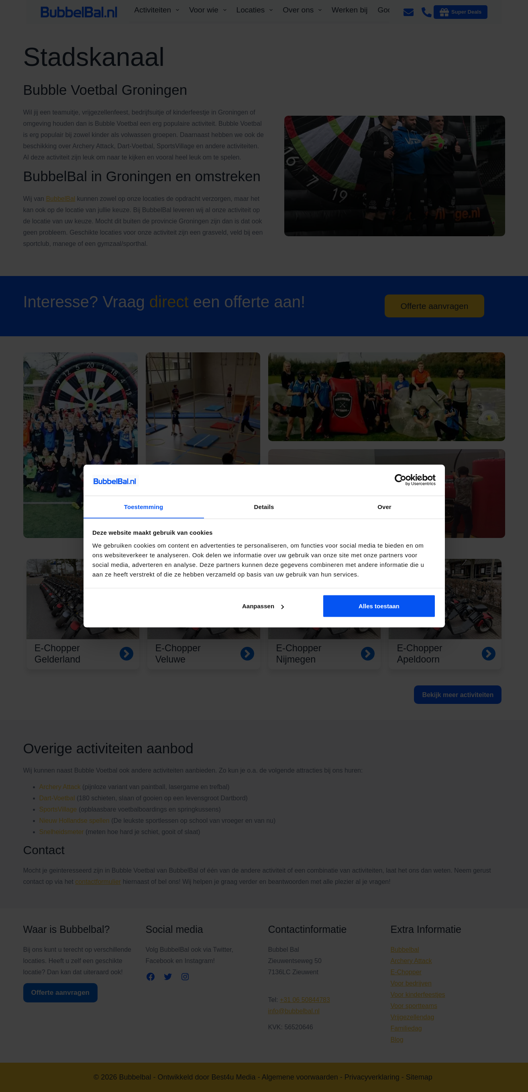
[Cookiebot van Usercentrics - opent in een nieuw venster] (400, 480)
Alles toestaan (379, 606)
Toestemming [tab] (143, 506)
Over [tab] (384, 506)
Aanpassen (263, 606)
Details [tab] (264, 506)
